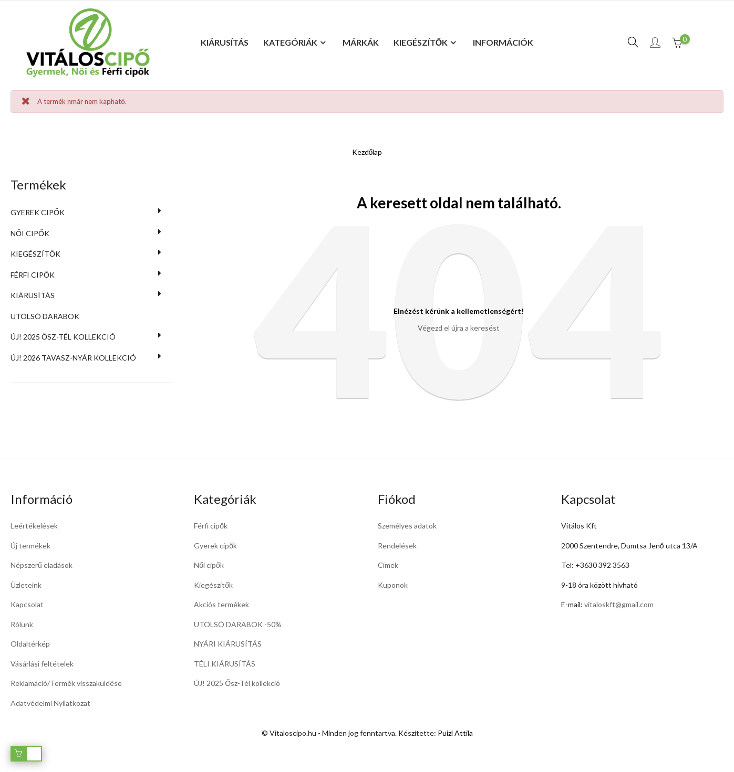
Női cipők (30, 233)
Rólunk (22, 624)
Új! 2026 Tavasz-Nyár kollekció (73, 357)
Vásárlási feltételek (42, 663)
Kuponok (393, 584)
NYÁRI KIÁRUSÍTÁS (228, 643)
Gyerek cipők (38, 212)
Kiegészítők (35, 253)
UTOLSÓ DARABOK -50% (238, 624)
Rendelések (397, 545)
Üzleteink (26, 584)
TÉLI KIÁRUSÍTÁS (224, 663)
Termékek (38, 184)
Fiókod (397, 498)
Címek (388, 565)
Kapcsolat (27, 604)
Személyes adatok (407, 525)
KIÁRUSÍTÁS (33, 295)
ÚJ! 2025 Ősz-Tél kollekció (63, 336)
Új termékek (30, 545)
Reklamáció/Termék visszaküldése (66, 683)
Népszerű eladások (42, 565)
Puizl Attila (455, 732)
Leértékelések (34, 525)
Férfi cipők (33, 274)
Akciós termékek (221, 604)
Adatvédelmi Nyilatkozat (50, 703)
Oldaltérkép (30, 643)
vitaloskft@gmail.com (619, 604)
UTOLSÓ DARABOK (45, 316)
